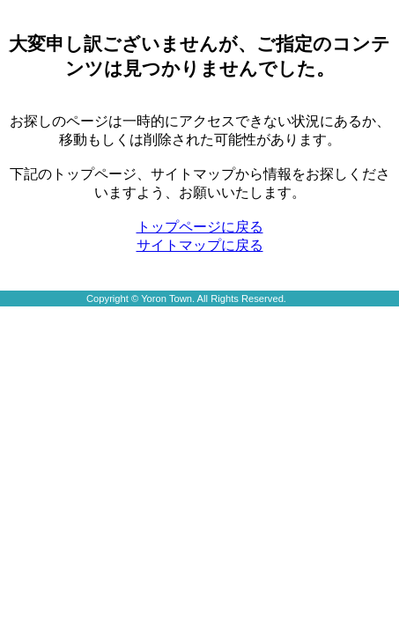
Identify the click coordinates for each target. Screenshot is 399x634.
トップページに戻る (200, 226)
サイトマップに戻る (200, 245)
